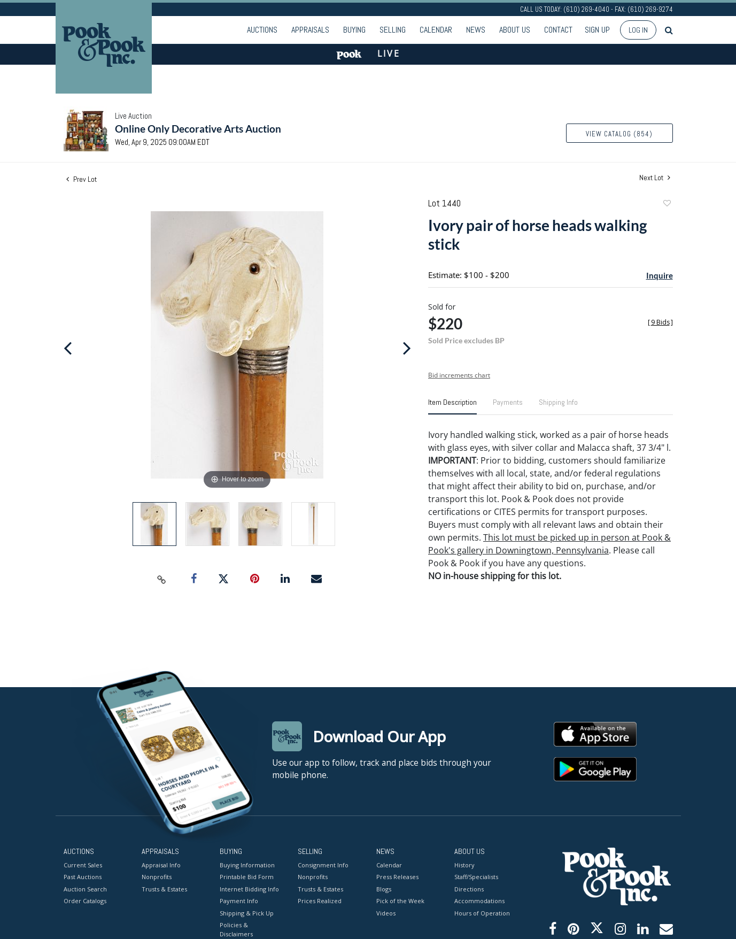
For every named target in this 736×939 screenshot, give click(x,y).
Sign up (597, 29)
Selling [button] (392, 29)
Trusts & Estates (164, 888)
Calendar (436, 29)
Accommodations (479, 901)
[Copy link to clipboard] (161, 579)
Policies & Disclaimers (236, 929)
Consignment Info (323, 864)
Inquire (659, 275)
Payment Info (239, 901)
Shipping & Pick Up (247, 913)
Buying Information (247, 864)
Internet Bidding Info (249, 888)
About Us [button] (514, 29)
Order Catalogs (85, 901)
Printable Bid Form (247, 877)
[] (660, 322)
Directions (469, 888)
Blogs (383, 888)
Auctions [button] (262, 29)
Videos (386, 913)
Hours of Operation (482, 913)
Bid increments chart (459, 375)
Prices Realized (320, 901)
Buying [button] (354, 29)
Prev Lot (81, 179)
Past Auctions (83, 877)
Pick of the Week (400, 901)
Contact (558, 29)
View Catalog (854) (619, 133)
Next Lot (654, 177)
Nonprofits (157, 877)
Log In (638, 30)
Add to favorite (666, 204)
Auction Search (85, 888)
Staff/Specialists (476, 877)
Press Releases (397, 877)
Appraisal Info (161, 864)
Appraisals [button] (310, 29)
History (464, 864)
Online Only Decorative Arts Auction (198, 128)
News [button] (475, 29)
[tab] (452, 406)
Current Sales (83, 864)
